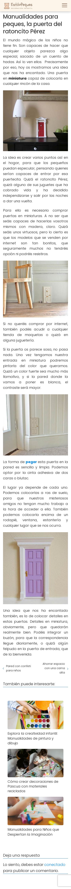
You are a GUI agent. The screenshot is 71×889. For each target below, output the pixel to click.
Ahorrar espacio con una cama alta (54, 668)
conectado (54, 864)
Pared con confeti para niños (18, 668)
